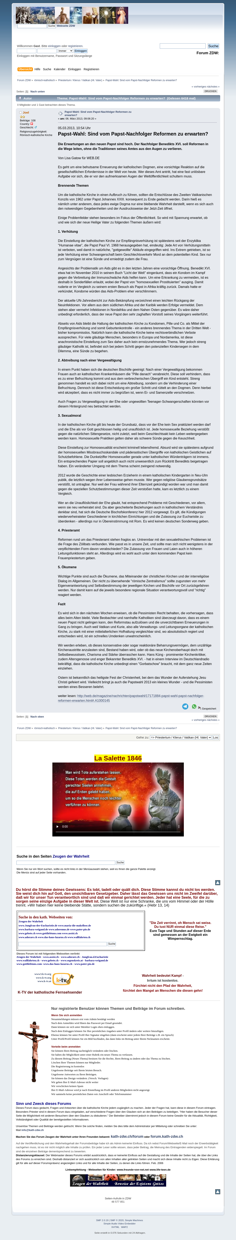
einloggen (54, 46)
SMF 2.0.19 (102, 1220)
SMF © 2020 (117, 1220)
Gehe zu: (142, 737)
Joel (26, 112)
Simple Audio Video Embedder (120, 1223)
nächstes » (213, 86)
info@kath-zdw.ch (32, 1130)
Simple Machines (134, 1220)
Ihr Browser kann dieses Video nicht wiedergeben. (118, 799)
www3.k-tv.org (43, 973)
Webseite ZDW (66, 25)
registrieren (75, 46)
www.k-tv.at (44, 981)
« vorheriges (199, 86)
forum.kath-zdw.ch (167, 1136)
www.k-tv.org (43, 977)
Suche (22, 856)
